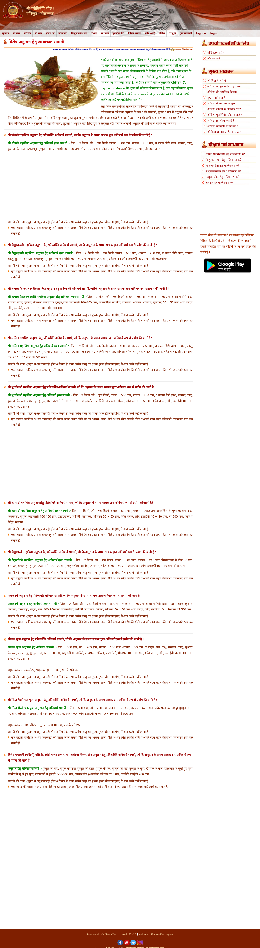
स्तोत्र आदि (150, 33)
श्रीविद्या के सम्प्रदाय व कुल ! (222, 103)
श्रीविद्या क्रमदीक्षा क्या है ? (220, 120)
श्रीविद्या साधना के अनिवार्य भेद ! (224, 109)
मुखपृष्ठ (5, 33)
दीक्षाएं (94, 33)
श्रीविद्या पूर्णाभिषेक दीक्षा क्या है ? (224, 115)
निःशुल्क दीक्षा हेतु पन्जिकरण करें (222, 165)
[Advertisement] (100, 185)
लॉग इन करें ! (214, 58)
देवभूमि (172, 33)
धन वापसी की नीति (127, 934)
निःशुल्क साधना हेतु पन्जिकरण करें (223, 160)
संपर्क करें (50, 33)
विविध (162, 33)
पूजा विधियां (118, 33)
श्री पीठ (16, 33)
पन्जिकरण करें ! (215, 52)
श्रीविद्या (27, 33)
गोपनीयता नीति (108, 934)
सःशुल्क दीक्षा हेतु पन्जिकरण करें (222, 177)
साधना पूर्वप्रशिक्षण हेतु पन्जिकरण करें (225, 154)
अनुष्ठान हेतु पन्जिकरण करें (219, 182)
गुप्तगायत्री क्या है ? (217, 97)
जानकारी (62, 33)
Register (201, 33)
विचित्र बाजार (134, 33)
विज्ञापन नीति (157, 934)
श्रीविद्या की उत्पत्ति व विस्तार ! (223, 92)
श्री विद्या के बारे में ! (217, 80)
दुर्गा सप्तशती (186, 33)
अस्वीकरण (144, 934)
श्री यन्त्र (38, 33)
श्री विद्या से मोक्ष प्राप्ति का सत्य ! (224, 132)
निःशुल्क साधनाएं (79, 33)
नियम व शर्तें (93, 934)
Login (213, 33)
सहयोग (169, 934)
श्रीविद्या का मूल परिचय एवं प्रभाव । (225, 86)
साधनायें (105, 33)
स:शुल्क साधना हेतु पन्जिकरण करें (223, 171)
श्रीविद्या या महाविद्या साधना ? (222, 126)
